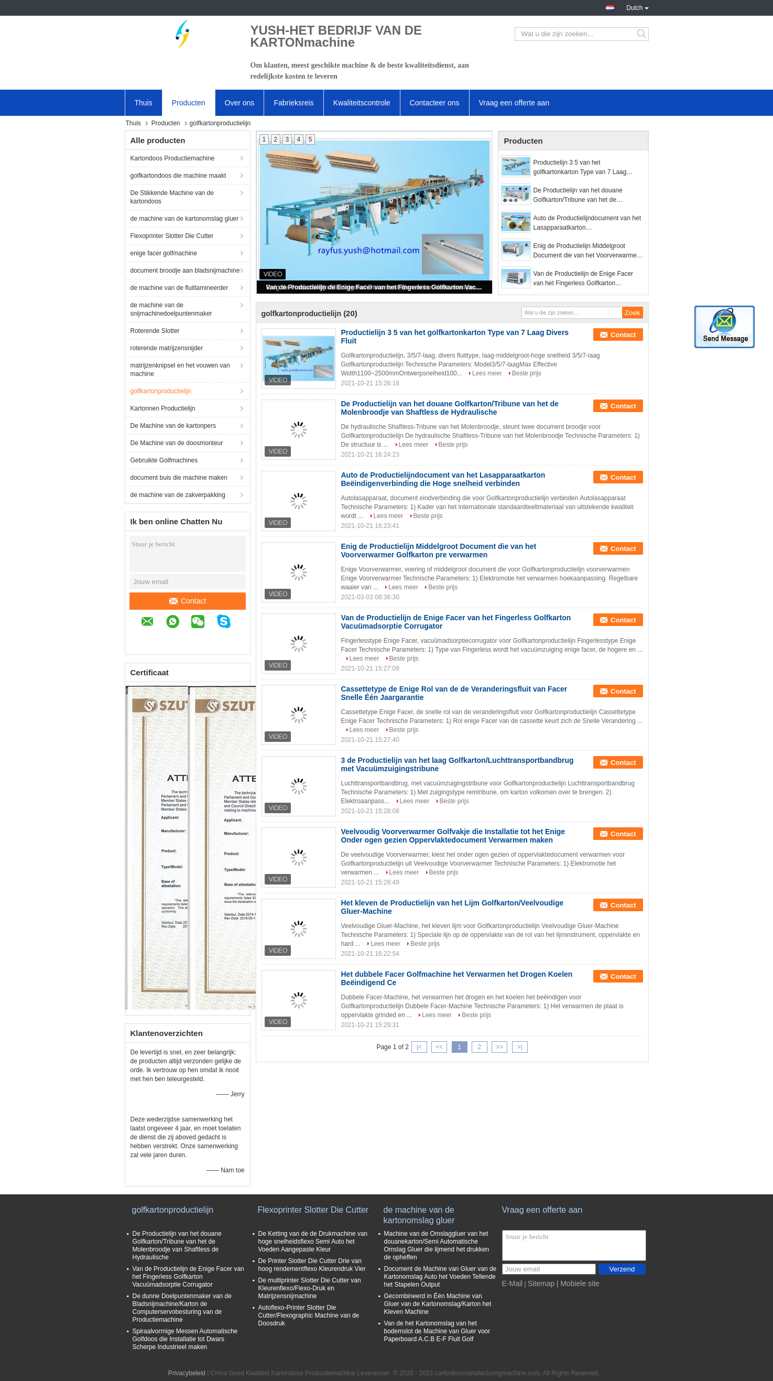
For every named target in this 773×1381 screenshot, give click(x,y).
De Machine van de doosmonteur (176, 443)
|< (419, 1047)
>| (519, 1047)
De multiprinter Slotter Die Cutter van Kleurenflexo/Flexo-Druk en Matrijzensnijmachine (309, 1288)
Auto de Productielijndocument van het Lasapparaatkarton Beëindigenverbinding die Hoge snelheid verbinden (587, 223)
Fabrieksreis (293, 103)
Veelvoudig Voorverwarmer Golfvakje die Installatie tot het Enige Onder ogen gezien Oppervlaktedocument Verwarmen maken (453, 835)
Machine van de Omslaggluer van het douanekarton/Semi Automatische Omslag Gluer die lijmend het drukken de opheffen (436, 1245)
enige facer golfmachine (163, 253)
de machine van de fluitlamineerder (179, 288)
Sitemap (541, 1283)
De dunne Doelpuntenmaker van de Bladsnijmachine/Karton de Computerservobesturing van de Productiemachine (182, 1307)
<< (439, 1047)
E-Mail (512, 1283)
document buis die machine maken (178, 477)
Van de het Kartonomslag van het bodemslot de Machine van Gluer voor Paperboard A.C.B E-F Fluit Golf (437, 1331)
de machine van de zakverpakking (177, 495)
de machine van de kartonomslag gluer (184, 218)
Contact (187, 601)
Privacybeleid (186, 1373)
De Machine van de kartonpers (173, 425)
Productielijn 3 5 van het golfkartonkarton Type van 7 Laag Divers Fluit (580, 168)
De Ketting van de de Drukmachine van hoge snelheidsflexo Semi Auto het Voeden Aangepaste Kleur (313, 1241)
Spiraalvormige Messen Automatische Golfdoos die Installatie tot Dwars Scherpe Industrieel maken (185, 1339)
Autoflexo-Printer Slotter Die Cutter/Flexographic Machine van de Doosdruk (309, 1315)
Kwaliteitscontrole (361, 103)
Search (642, 34)
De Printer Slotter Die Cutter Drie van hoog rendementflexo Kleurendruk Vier (312, 1264)
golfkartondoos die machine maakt (178, 175)
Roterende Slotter (155, 331)
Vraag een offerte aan (514, 103)
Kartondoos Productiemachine (172, 158)
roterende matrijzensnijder (166, 348)
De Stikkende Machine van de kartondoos (172, 197)
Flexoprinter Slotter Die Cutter (172, 236)
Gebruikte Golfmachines (164, 460)
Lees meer (487, 373)
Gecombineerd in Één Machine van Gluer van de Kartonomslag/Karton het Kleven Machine (438, 1303)
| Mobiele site (578, 1283)
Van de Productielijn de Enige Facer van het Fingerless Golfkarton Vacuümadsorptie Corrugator (375, 287)
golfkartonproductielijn (161, 391)
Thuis (144, 103)
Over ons (240, 103)
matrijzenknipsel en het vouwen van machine (180, 369)
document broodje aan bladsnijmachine (185, 270)
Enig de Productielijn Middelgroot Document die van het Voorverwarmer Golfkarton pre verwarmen (586, 251)
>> (499, 1047)
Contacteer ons (435, 103)
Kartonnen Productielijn (162, 408)
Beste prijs (526, 373)
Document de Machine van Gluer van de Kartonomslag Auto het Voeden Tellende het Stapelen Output (440, 1276)
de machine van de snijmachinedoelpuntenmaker (171, 309)
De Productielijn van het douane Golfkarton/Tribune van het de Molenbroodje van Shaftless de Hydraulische (578, 195)
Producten (188, 103)
